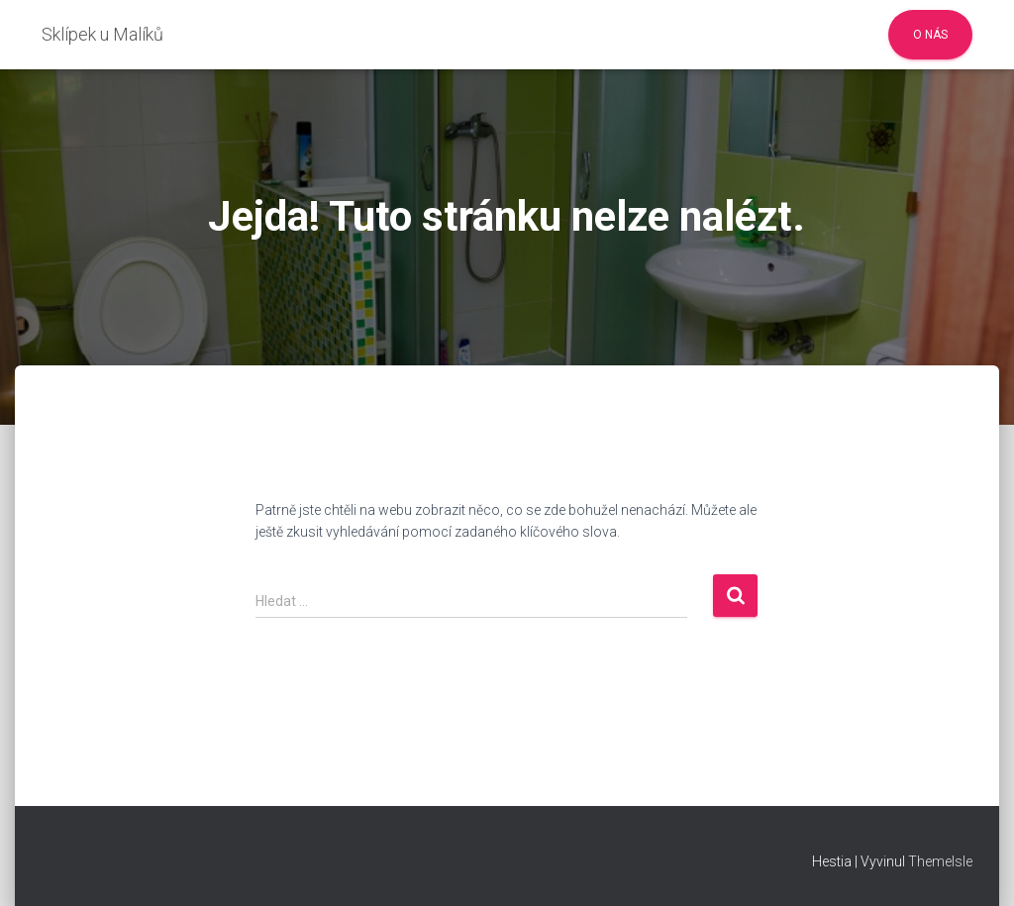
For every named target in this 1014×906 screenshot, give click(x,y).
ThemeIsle (940, 861)
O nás (930, 35)
